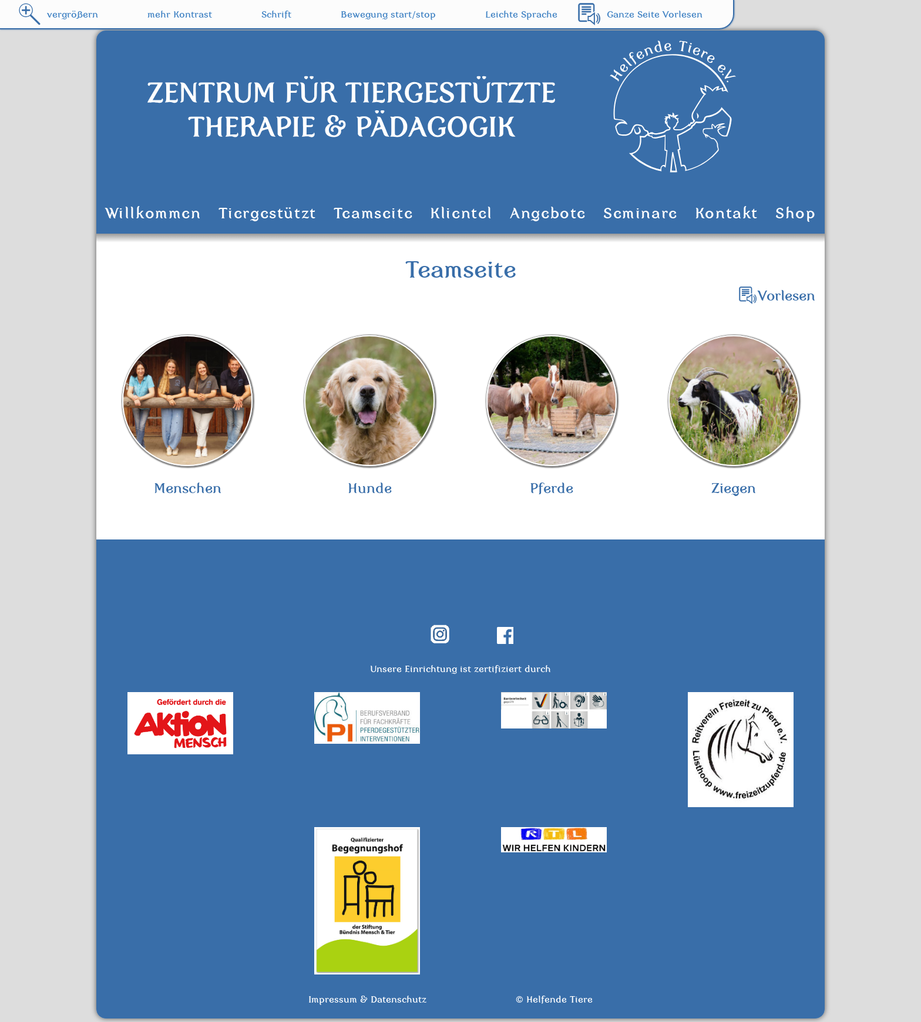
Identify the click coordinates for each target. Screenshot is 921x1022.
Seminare (640, 213)
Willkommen (153, 213)
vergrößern (72, 14)
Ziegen (733, 417)
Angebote (548, 213)
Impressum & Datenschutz (367, 1002)
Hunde (369, 417)
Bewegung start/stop (388, 14)
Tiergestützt (268, 213)
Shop (795, 213)
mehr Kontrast (179, 14)
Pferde (551, 417)
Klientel (461, 213)
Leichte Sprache (521, 14)
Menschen (187, 417)
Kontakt (726, 213)
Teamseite (373, 213)
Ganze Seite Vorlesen (654, 14)
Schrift (276, 14)
